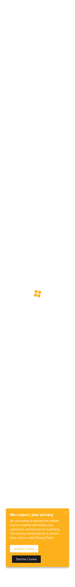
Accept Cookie (24, 549)
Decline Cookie (26, 559)
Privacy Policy (45, 538)
